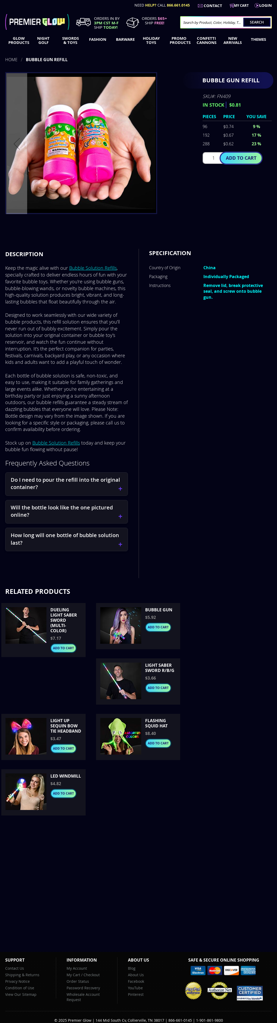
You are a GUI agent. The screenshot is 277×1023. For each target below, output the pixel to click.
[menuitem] (17, 40)
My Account (77, 968)
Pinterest (136, 994)
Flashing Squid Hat (156, 723)
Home (11, 59)
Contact (213, 5)
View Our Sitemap (21, 994)
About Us (136, 974)
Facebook (136, 981)
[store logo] (37, 22)
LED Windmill (65, 776)
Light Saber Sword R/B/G (159, 667)
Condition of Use (19, 987)
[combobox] (226, 22)
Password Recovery (83, 987)
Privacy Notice (17, 981)
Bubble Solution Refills (93, 268)
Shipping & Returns (22, 974)
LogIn (265, 5)
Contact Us (14, 968)
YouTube (135, 987)
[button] (16, 143)
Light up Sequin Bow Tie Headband (65, 726)
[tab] (24, 254)
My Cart (73, 974)
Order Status (78, 981)
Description (24, 254)
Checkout (92, 974)
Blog (131, 968)
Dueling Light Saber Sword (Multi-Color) (63, 620)
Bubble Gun (158, 610)
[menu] (138, 41)
